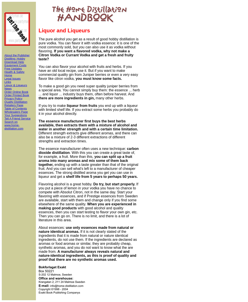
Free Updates (13, 68)
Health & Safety (14, 72)
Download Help (14, 62)
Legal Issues (12, 78)
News (8, 88)
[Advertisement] (158, 151)
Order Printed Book (16, 95)
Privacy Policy (13, 98)
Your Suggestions (15, 115)
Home (8, 75)
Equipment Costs (15, 65)
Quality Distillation (15, 102)
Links (7, 82)
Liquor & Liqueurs (15, 85)
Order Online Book (16, 92)
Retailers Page (13, 105)
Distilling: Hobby (14, 58)
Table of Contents (15, 108)
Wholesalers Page (16, 112)
